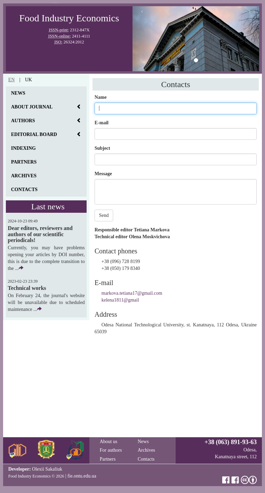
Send (104, 215)
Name (101, 97)
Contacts (24, 189)
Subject (102, 148)
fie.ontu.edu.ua (81, 476)
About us (108, 441)
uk (28, 79)
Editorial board (34, 134)
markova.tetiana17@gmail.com (131, 293)
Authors (23, 120)
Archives (24, 175)
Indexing (23, 148)
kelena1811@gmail (120, 300)
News (18, 93)
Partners (24, 162)
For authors (111, 450)
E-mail (101, 122)
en (11, 79)
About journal (32, 106)
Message (103, 173)
